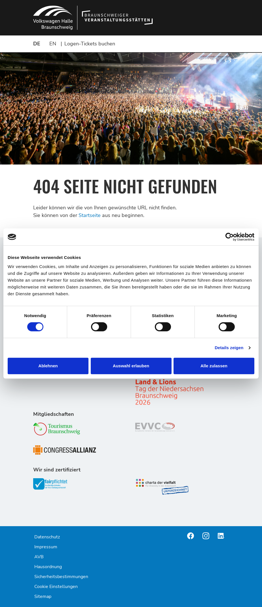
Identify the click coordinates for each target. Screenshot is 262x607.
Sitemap (42, 596)
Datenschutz (47, 537)
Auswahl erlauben (131, 365)
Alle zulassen (213, 365)
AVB (39, 557)
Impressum (45, 547)
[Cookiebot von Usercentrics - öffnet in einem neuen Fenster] (229, 237)
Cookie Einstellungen (56, 586)
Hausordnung (48, 567)
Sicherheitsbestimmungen (61, 577)
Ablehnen (48, 365)
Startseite (90, 215)
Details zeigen (229, 347)
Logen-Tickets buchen (89, 43)
